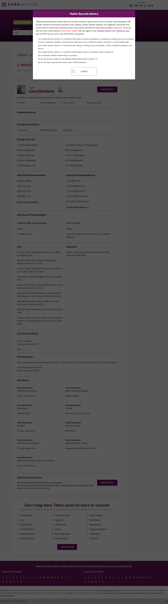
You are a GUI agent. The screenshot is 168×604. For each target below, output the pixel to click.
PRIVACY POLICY (104, 30)
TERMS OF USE (122, 30)
